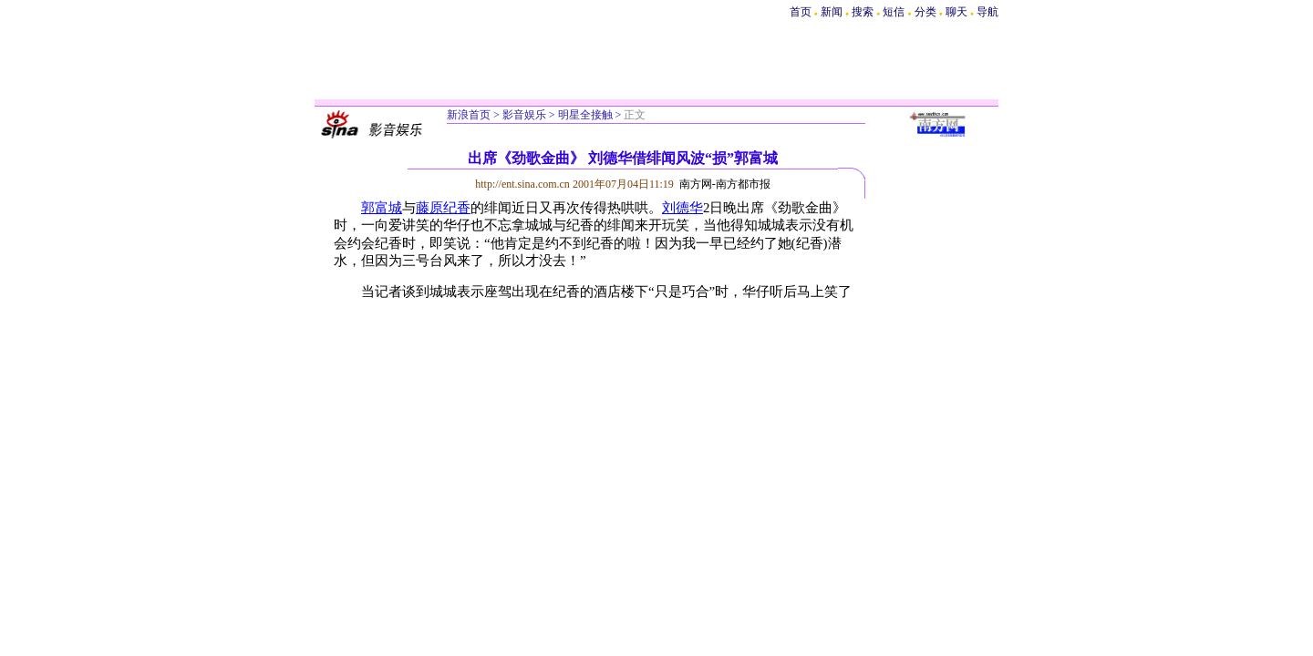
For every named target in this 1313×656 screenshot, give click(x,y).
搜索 (864, 11)
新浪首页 (469, 114)
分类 (925, 11)
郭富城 (381, 207)
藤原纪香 (443, 207)
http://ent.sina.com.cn (524, 184)
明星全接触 (585, 114)
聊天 (956, 11)
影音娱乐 (524, 114)
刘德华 (682, 207)
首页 (801, 11)
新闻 (832, 11)
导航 (987, 11)
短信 (894, 11)
